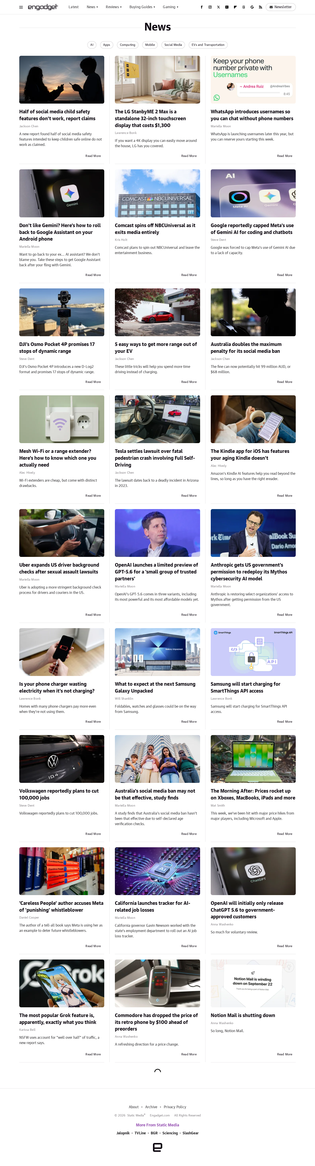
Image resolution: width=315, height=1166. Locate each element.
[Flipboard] (235, 7)
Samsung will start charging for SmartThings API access (245, 687)
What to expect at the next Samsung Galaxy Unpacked (155, 687)
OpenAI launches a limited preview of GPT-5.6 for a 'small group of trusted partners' (156, 572)
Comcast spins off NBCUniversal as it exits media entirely (155, 229)
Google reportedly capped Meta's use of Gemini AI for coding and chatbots (252, 229)
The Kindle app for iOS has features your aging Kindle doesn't (250, 455)
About (134, 1107)
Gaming (169, 7)
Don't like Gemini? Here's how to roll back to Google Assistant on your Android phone (60, 232)
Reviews (112, 7)
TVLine (140, 1133)
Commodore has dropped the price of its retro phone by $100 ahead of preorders (156, 1022)
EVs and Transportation (208, 44)
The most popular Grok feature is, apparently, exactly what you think (57, 1019)
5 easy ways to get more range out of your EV (156, 348)
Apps (106, 44)
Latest (74, 7)
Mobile (150, 44)
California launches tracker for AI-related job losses (152, 907)
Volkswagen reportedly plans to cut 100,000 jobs (59, 794)
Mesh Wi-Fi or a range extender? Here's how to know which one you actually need (57, 458)
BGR (154, 1133)
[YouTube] (227, 7)
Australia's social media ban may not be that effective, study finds (155, 794)
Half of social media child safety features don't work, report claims (57, 115)
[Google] (252, 7)
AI (91, 44)
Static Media (135, 1115)
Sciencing (170, 1133)
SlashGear (191, 1133)
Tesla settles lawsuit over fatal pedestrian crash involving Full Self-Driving (155, 458)
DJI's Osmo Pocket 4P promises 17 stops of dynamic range (57, 348)
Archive (151, 1107)
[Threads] (243, 7)
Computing (127, 44)
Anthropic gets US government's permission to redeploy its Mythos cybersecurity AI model (249, 572)
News (91, 7)
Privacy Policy (175, 1107)
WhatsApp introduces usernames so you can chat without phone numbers (252, 115)
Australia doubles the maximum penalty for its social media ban (246, 348)
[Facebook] (201, 7)
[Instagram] (210, 7)
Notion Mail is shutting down (243, 1015)
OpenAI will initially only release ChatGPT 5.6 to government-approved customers (247, 910)
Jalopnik (123, 1133)
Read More (93, 156)
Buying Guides (141, 7)
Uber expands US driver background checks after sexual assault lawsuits (59, 568)
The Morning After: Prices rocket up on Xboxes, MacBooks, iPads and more (253, 794)
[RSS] (260, 7)
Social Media (173, 44)
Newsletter (281, 7)
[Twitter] (218, 7)
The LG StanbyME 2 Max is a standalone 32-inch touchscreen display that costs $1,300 (150, 118)
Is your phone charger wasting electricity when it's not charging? (57, 687)
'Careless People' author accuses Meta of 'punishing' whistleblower (61, 907)
